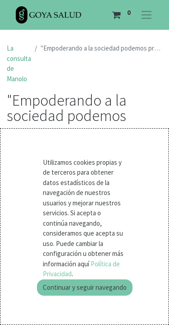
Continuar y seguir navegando (85, 287)
